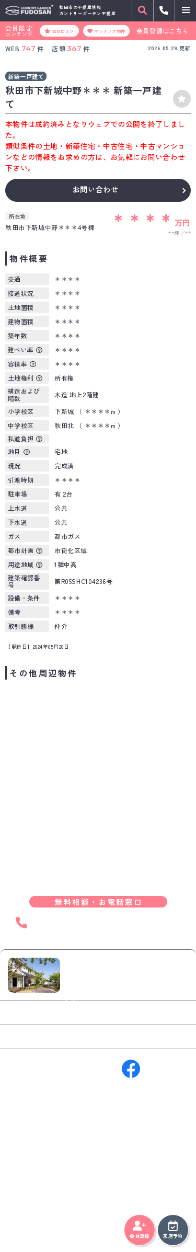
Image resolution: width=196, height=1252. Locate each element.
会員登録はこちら (162, 31)
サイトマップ (95, 1220)
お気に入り (59, 30)
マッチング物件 (106, 30)
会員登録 (139, 1230)
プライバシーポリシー (39, 1220)
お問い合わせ (95, 190)
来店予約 (172, 1230)
